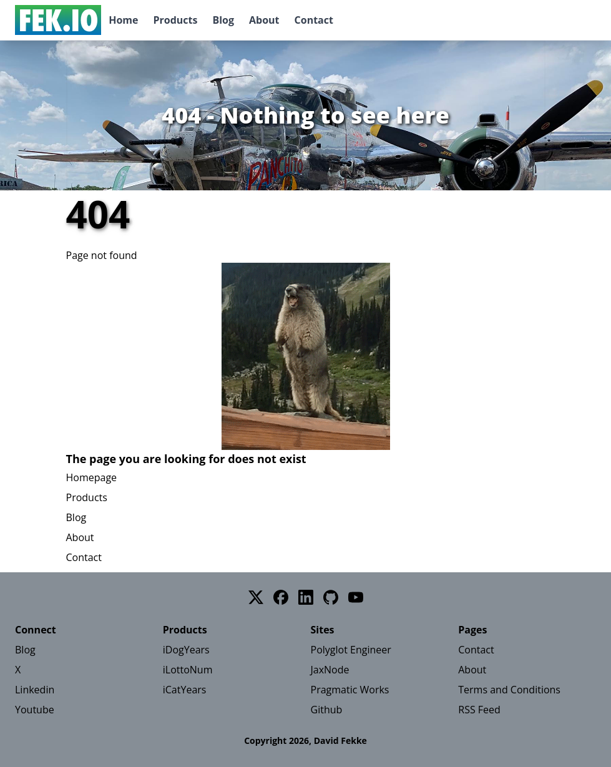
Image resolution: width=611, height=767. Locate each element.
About (264, 20)
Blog (223, 20)
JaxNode (330, 670)
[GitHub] (330, 597)
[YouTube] (355, 597)
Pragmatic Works (350, 689)
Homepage (91, 477)
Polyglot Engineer (351, 650)
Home (123, 20)
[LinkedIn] (305, 597)
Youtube (34, 709)
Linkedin (34, 689)
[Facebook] (280, 597)
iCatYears (185, 689)
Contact (314, 20)
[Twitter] (255, 597)
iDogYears (186, 650)
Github (327, 709)
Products (175, 20)
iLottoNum (188, 670)
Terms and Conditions (509, 689)
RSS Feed (479, 709)
